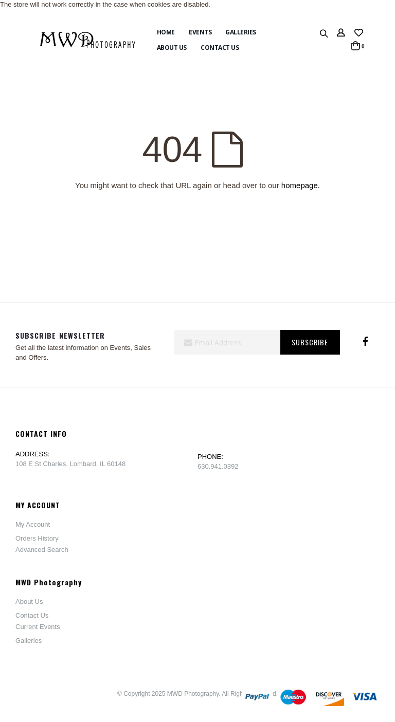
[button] (358, 33)
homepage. (300, 185)
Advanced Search (41, 549)
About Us (29, 601)
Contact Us (31, 615)
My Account (32, 524)
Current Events (37, 627)
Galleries (28, 640)
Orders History (37, 538)
